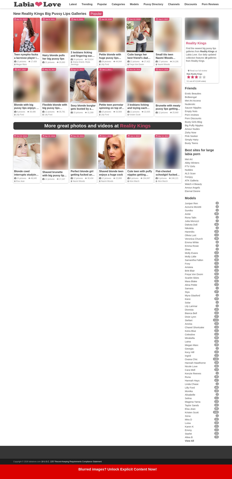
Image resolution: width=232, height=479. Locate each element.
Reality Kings (196, 43)
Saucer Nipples (193, 107)
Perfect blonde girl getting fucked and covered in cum (82, 174)
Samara (189, 288)
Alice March (134, 181)
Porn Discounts (193, 118)
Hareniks (189, 231)
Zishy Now (190, 132)
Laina (188, 341)
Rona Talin (190, 217)
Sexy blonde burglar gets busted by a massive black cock (83, 109)
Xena (188, 416)
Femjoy (189, 177)
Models (134, 4)
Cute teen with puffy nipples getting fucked (139, 174)
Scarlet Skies (192, 277)
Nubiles (189, 169)
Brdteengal (191, 97)
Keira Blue (190, 331)
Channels (174, 4)
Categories (118, 4)
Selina (188, 398)
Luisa (188, 423)
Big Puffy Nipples (194, 125)
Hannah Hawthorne (195, 362)
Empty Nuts (191, 111)
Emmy (188, 430)
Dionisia (189, 309)
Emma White (192, 242)
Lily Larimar (191, 306)
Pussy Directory (153, 4)
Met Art (189, 159)
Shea (188, 249)
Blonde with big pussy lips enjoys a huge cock (26, 108)
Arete (188, 214)
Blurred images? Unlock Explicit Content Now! (117, 469)
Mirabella (190, 338)
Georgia (189, 348)
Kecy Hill (189, 352)
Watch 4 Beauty (193, 184)
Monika (189, 391)
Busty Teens (191, 143)
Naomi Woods (164, 64)
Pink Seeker (191, 136)
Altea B (189, 437)
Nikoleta (189, 228)
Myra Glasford (192, 295)
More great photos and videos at (97, 125)
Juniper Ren (191, 203)
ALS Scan (190, 173)
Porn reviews (192, 114)
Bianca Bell (191, 313)
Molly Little (190, 256)
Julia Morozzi (192, 221)
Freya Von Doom (136, 64)
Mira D (188, 419)
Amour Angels (192, 187)
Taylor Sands (192, 405)
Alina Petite (191, 284)
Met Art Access (193, 100)
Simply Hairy (191, 139)
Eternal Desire (192, 191)
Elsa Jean (20, 181)
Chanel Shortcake (194, 327)
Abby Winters (192, 162)
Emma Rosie (192, 245)
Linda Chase (191, 384)
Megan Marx (21, 64)
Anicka (188, 323)
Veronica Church (194, 238)
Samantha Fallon (194, 260)
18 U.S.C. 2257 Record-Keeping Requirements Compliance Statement (71, 461)
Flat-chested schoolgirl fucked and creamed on (166, 174)
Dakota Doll (191, 224)
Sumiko (189, 210)
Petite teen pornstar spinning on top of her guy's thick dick (111, 108)
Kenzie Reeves (193, 373)
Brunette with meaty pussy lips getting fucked (168, 109)
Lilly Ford (105, 64)
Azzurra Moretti (193, 207)
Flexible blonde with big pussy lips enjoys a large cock (54, 108)
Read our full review (198, 71)
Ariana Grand (78, 62)
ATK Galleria (191, 180)
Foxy (187, 263)
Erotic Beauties (193, 93)
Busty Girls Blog (193, 121)
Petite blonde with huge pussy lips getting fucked (110, 58)
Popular (102, 4)
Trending (87, 4)
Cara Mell (190, 370)
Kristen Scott (134, 115)
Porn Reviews (210, 4)
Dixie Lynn (190, 316)
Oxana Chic (191, 359)
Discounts (190, 4)
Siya (187, 292)
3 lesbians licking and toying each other (138, 108)
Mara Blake (191, 281)
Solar (188, 302)
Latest (73, 4)
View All (189, 440)
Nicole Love (191, 366)
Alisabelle (190, 394)
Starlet (188, 433)
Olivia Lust (190, 235)
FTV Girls (190, 166)
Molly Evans (191, 253)
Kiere (188, 299)
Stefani (189, 320)
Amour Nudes (192, 129)
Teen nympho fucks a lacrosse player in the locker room (26, 58)
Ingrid (188, 355)
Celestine (190, 334)
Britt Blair (190, 270)
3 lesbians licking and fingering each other (82, 56)
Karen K (189, 426)
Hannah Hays (192, 380)
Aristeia (189, 267)
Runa (188, 377)
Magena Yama (192, 401)
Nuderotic (190, 104)
